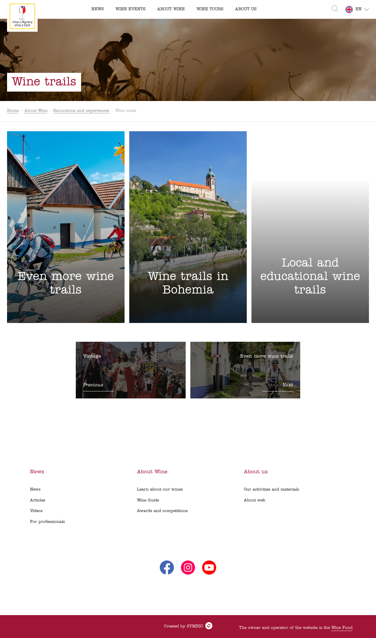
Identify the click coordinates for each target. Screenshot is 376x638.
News (35, 489)
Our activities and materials (271, 489)
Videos (36, 511)
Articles (37, 500)
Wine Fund (341, 628)
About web (254, 500)
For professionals (47, 522)
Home (13, 111)
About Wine (35, 111)
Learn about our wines (160, 489)
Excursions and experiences (81, 111)
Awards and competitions (162, 511)
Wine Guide (148, 500)
